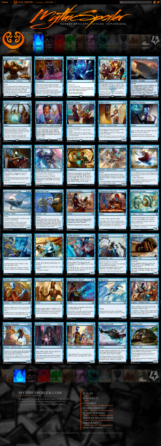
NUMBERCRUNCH (106, 405)
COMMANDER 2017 (94, 408)
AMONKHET (90, 423)
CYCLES (94, 405)
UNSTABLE (89, 403)
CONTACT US (29, 410)
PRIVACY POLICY (52, 410)
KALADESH (25, 2)
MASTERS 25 (90, 398)
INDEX (86, 396)
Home (5, 2)
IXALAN (88, 393)
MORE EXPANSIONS (93, 427)
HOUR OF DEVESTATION (98, 418)
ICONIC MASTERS (94, 413)
